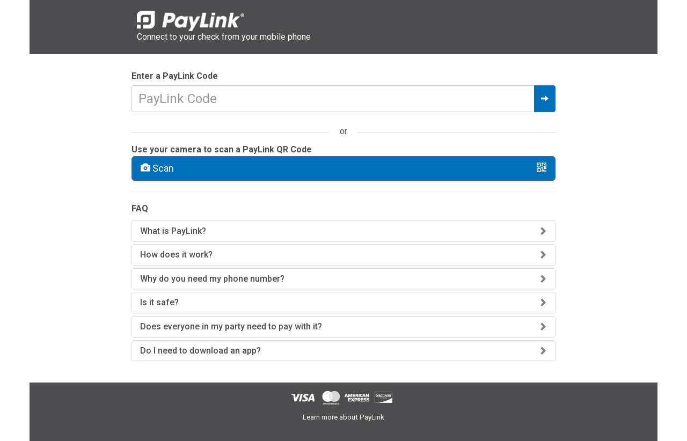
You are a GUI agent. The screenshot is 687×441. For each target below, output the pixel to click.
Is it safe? (159, 302)
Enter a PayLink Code (174, 76)
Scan (343, 168)
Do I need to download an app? (200, 351)
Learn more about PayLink (343, 417)
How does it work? (176, 254)
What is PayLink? (173, 231)
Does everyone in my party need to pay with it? (231, 326)
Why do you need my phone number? (212, 279)
